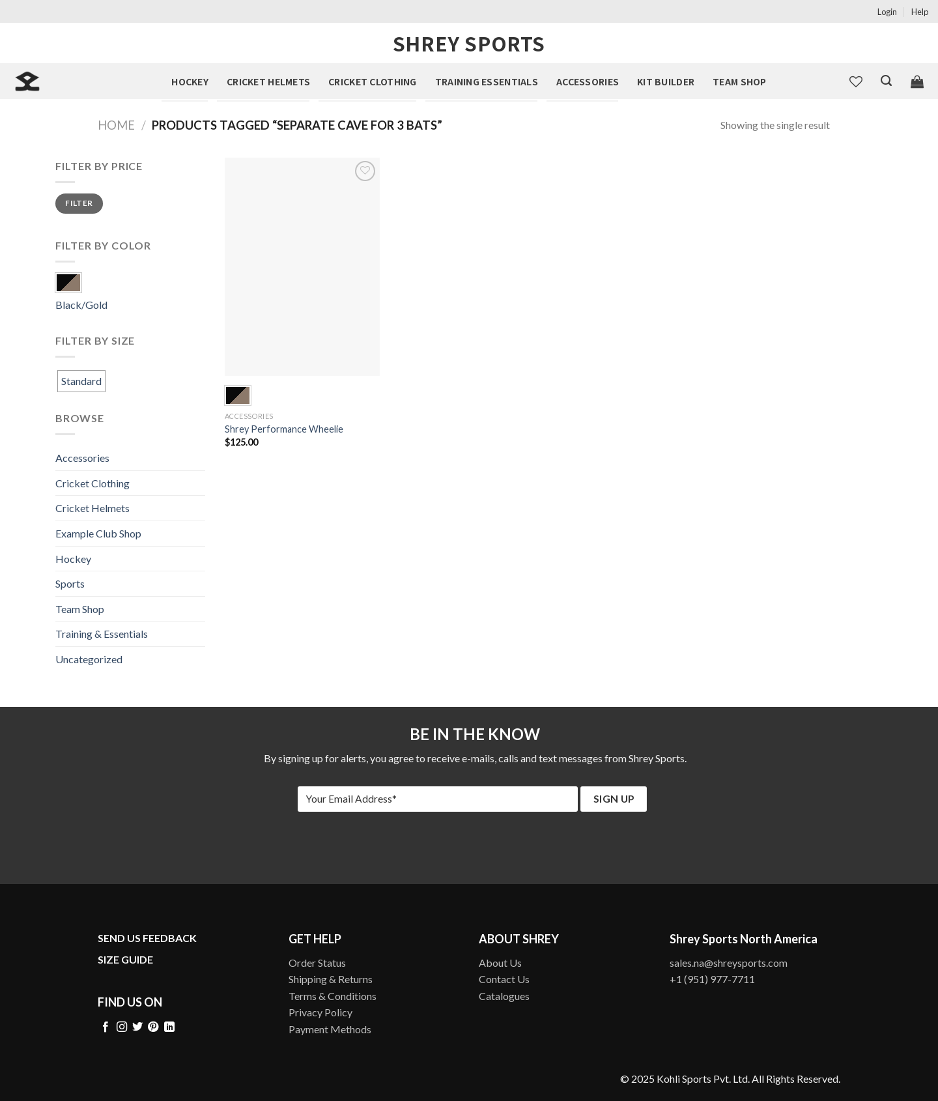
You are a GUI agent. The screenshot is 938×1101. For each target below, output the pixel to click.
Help (919, 12)
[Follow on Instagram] (122, 1027)
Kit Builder (665, 81)
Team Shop (740, 81)
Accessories (587, 81)
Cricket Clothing (372, 81)
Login (887, 12)
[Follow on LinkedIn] (169, 1027)
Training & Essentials (101, 633)
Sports (70, 583)
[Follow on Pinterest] (153, 1027)
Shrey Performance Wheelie (284, 429)
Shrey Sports (469, 43)
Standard (81, 381)
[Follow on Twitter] (137, 1027)
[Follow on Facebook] (105, 1027)
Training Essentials (486, 81)
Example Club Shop (98, 533)
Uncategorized (88, 659)
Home (116, 125)
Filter (78, 203)
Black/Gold (81, 304)
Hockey (189, 81)
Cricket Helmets (268, 81)
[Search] (886, 81)
